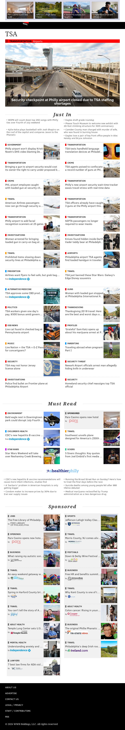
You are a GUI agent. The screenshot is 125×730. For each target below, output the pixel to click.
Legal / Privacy (14, 704)
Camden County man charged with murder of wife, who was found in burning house (91, 131)
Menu (119, 25)
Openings (15, 534)
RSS (7, 716)
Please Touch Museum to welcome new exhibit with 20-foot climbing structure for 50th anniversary (91, 124)
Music (10, 343)
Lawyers (15, 660)
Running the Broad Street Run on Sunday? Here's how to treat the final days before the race (92, 480)
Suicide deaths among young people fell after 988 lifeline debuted (90, 486)
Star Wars (13, 449)
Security (12, 361)
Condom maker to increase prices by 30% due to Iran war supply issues (30, 493)
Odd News (12, 325)
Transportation (20, 41)
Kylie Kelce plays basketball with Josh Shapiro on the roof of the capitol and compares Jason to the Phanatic (33, 132)
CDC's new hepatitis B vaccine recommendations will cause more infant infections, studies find (32, 480)
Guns (70, 289)
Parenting (73, 343)
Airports (37, 41)
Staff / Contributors (17, 710)
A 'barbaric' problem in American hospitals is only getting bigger (31, 486)
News (25, 24)
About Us (10, 687)
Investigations (16, 235)
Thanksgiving (75, 307)
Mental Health (18, 642)
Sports (71, 516)
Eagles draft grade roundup (79, 119)
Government (14, 144)
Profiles (72, 325)
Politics (12, 307)
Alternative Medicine (19, 289)
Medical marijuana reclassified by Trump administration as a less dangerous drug (86, 493)
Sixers (71, 449)
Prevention (13, 271)
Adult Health (74, 606)
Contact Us (12, 699)
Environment (14, 413)
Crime (70, 162)
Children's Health (17, 431)
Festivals (72, 552)
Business (15, 552)
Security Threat (76, 361)
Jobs (12, 516)
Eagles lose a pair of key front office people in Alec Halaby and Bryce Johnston (91, 137)
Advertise (11, 693)
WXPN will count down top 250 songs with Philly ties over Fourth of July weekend (32, 121)
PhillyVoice (8, 25)
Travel (11, 198)
